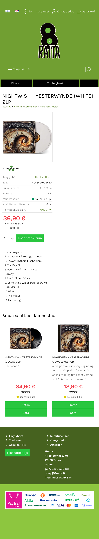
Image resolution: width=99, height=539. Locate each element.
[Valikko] (89, 83)
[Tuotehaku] (64, 69)
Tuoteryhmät (56, 83)
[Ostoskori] (86, 11)
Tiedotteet (14, 440)
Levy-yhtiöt (14, 436)
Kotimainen (30, 106)
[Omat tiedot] (63, 11)
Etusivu (16, 83)
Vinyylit (17, 106)
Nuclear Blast (43, 177)
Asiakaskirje (15, 444)
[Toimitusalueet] (36, 11)
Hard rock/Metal (49, 106)
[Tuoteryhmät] (19, 69)
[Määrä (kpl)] (6, 238)
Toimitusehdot (57, 436)
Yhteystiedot (56, 440)
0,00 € (46, 209)
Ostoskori (54, 444)
